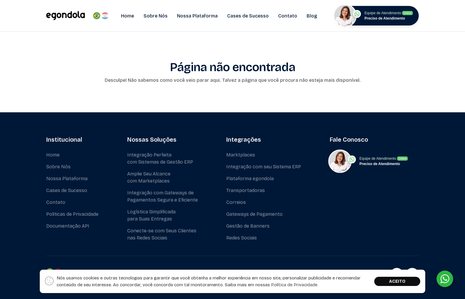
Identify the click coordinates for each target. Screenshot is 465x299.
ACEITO (397, 281)
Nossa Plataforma (197, 16)
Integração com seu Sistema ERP (263, 167)
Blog (312, 16)
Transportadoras (245, 190)
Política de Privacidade (294, 284)
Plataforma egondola (250, 178)
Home (127, 16)
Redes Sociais (241, 238)
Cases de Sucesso (248, 16)
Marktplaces (240, 155)
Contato (287, 16)
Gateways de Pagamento (254, 214)
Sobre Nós (156, 16)
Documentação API (67, 226)
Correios (236, 202)
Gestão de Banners (248, 226)
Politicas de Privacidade (72, 214)
